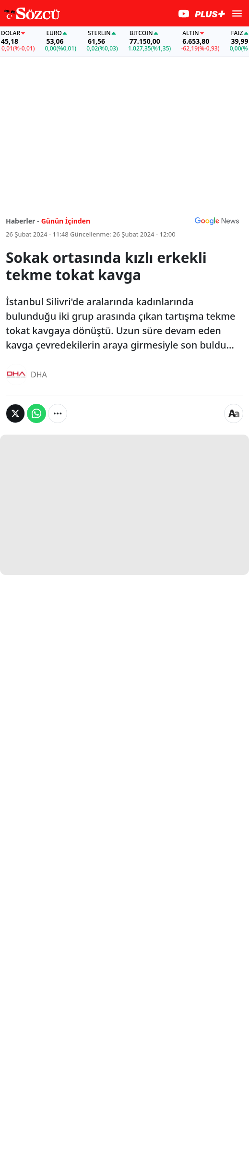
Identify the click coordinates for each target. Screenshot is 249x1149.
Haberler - (22, 220)
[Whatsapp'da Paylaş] (36, 413)
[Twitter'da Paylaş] (15, 413)
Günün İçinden (65, 220)
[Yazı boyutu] (233, 413)
